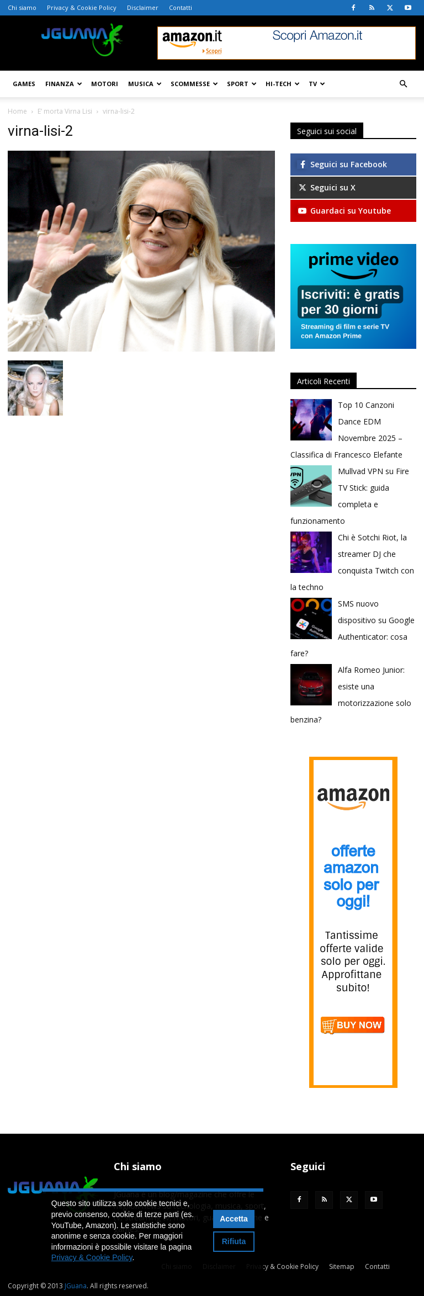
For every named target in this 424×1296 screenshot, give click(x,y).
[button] (403, 84)
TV (317, 83)
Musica (145, 83)
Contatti (180, 7)
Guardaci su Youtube (344, 210)
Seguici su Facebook (342, 164)
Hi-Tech (283, 83)
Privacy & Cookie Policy (81, 7)
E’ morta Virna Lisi (65, 111)
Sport (242, 83)
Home (17, 111)
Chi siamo (22, 7)
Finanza (63, 83)
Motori (104, 83)
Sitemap (341, 1266)
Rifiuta (234, 1241)
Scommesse (194, 83)
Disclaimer (142, 7)
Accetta (234, 1218)
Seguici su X (326, 187)
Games (24, 83)
